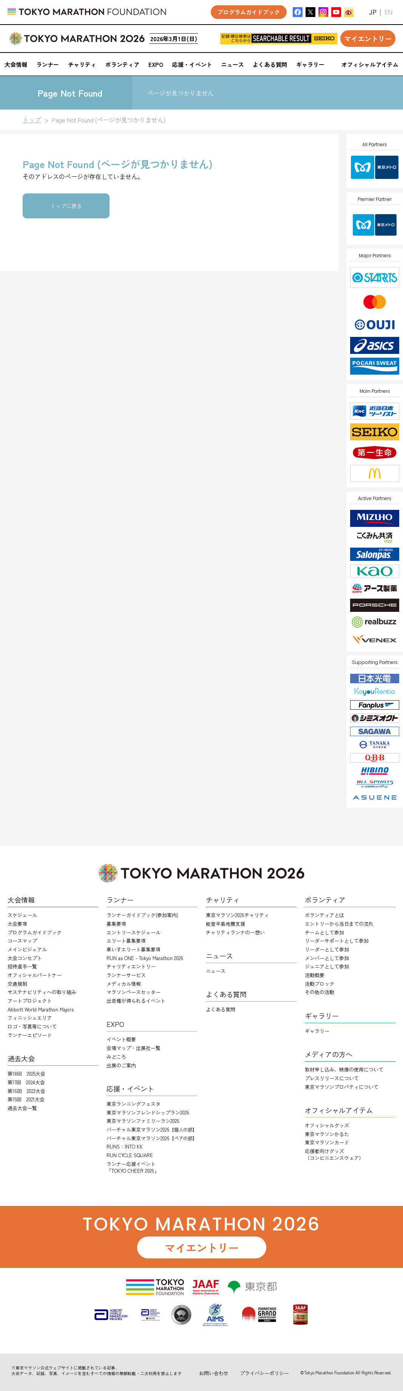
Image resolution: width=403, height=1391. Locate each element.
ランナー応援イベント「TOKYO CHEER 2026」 (133, 1167)
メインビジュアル (27, 949)
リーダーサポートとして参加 (337, 940)
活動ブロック (319, 983)
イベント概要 (121, 1039)
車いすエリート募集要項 (134, 949)
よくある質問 (220, 1009)
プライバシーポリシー (264, 1373)
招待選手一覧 (22, 966)
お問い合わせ (214, 1373)
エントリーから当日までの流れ (339, 923)
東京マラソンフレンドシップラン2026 (148, 1112)
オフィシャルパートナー (35, 975)
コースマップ (22, 940)
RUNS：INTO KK (125, 1146)
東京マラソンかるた (327, 1134)
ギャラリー (317, 1030)
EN (388, 12)
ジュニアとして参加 (327, 966)
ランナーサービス (126, 975)
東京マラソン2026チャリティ (237, 915)
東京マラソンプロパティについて (341, 1086)
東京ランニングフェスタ (134, 1103)
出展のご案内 (121, 1065)
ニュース (215, 970)
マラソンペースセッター (134, 992)
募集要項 (116, 923)
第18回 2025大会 (26, 1073)
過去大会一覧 (22, 1108)
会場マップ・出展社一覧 (134, 1047)
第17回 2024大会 (26, 1082)
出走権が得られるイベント (136, 1000)
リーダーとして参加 (327, 949)
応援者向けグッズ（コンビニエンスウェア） (334, 1154)
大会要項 (17, 923)
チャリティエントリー (131, 966)
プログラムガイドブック (35, 932)
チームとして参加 (324, 932)
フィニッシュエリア (30, 1017)
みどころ (116, 1056)
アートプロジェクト (30, 1000)
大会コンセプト (25, 958)
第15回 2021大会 (26, 1099)
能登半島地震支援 (225, 923)
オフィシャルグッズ (327, 1125)
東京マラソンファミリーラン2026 (143, 1120)
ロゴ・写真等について (32, 1026)
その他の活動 (319, 992)
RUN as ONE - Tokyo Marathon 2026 (145, 958)
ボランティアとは (324, 915)
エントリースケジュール (134, 932)
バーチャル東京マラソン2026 (152, 1129)
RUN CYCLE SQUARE (130, 1155)
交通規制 (17, 983)
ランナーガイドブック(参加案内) (142, 915)
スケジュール (22, 915)
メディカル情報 (124, 983)
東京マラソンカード (327, 1142)
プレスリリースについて (332, 1078)
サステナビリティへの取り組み (42, 992)
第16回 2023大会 (26, 1091)
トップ (32, 119)
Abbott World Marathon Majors (41, 1009)
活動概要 (314, 975)
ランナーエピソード (30, 1035)
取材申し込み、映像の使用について (344, 1069)
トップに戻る (66, 206)
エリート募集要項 (126, 940)
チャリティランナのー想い (235, 932)
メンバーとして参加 (327, 958)
